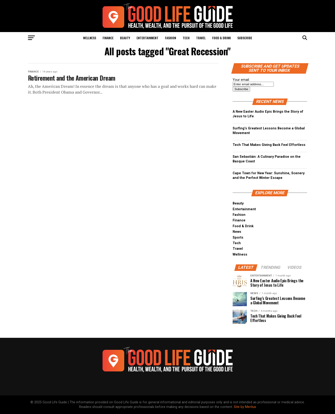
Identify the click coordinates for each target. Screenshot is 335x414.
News (237, 232)
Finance (108, 37)
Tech (186, 37)
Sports (238, 238)
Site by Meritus (245, 407)
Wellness (89, 37)
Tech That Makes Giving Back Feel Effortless (269, 145)
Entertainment (147, 37)
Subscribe (244, 37)
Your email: (241, 80)
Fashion (170, 37)
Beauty (125, 37)
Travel (201, 37)
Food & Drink (221, 37)
